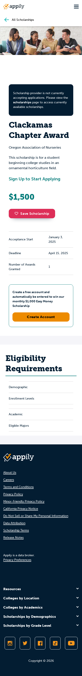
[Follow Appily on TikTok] (55, 643)
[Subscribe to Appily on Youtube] (71, 643)
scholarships (22, 102)
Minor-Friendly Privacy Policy (23, 501)
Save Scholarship (32, 213)
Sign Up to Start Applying (34, 178)
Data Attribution (14, 523)
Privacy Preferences (17, 560)
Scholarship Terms (16, 530)
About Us (9, 472)
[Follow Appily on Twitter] (25, 643)
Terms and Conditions (18, 487)
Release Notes (13, 537)
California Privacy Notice (20, 509)
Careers (8, 480)
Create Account (41, 317)
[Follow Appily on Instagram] (10, 643)
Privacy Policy (13, 494)
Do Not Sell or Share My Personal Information (35, 516)
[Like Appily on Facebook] (40, 643)
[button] (17, 213)
